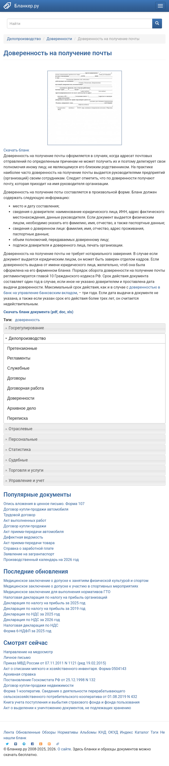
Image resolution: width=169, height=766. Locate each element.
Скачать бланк (16, 150)
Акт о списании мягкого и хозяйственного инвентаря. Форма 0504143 (64, 668)
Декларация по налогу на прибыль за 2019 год (44, 608)
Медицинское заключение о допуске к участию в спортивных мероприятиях (70, 586)
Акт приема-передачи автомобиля (33, 531)
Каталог (142, 732)
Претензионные (22, 348)
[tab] (84, 328)
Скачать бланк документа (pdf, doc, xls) (38, 312)
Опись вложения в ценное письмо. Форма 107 (43, 504)
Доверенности (59, 39)
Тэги (154, 732)
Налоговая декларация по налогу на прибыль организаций (55, 597)
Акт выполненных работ (24, 520)
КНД (102, 732)
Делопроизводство (24, 39)
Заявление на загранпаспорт (28, 554)
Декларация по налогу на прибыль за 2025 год (44, 603)
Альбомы (88, 732)
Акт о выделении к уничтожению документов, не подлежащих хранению (67, 708)
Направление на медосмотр (28, 652)
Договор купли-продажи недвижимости (38, 685)
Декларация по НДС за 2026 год (31, 620)
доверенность (27, 320)
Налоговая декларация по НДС (30, 625)
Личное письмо (17, 657)
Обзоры (49, 732)
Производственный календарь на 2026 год (41, 559)
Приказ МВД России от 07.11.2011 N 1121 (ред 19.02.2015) (54, 663)
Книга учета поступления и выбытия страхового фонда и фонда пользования (71, 702)
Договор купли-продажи (24, 526)
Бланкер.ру (26, 6)
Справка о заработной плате (28, 548)
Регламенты (18, 358)
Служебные (18, 368)
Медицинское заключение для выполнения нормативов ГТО (56, 592)
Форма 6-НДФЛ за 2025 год (27, 631)
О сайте (64, 749)
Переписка (17, 418)
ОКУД (113, 732)
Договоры (16, 378)
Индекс (126, 732)
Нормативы (68, 732)
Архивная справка (19, 674)
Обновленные (28, 732)
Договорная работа (25, 388)
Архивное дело (21, 408)
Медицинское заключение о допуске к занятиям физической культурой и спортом (75, 580)
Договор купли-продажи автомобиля (35, 509)
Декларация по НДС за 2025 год (31, 614)
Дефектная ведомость (23, 537)
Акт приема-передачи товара (29, 543)
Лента (8, 732)
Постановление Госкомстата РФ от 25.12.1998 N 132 (49, 680)
